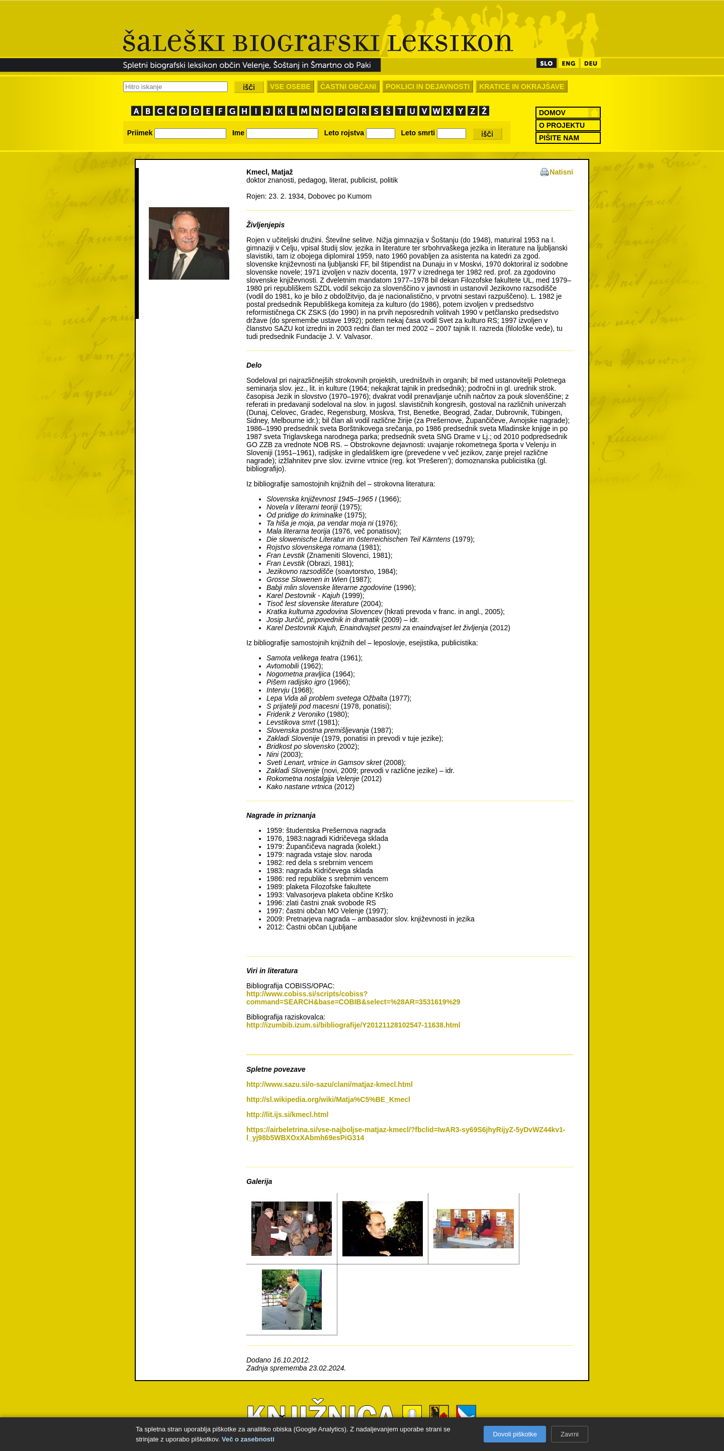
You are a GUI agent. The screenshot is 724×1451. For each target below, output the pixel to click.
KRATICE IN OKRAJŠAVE (521, 86)
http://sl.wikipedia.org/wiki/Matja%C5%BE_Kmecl (328, 1099)
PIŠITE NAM (559, 138)
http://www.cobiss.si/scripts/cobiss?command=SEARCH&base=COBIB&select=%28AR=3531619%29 (353, 998)
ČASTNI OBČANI (348, 86)
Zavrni (570, 1434)
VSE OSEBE (290, 86)
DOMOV (552, 113)
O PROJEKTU (562, 125)
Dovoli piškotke (514, 1434)
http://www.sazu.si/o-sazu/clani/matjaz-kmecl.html (329, 1084)
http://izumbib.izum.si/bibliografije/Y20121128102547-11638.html (353, 1025)
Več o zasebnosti (248, 1439)
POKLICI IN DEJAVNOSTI (428, 86)
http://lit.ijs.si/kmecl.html (287, 1115)
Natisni (561, 172)
